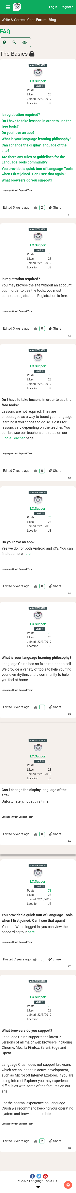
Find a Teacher (13, 438)
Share (55, 207)
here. (32, 932)
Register (67, 7)
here (27, 554)
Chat (31, 20)
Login (53, 7)
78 (49, 90)
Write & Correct (14, 20)
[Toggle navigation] (8, 7)
